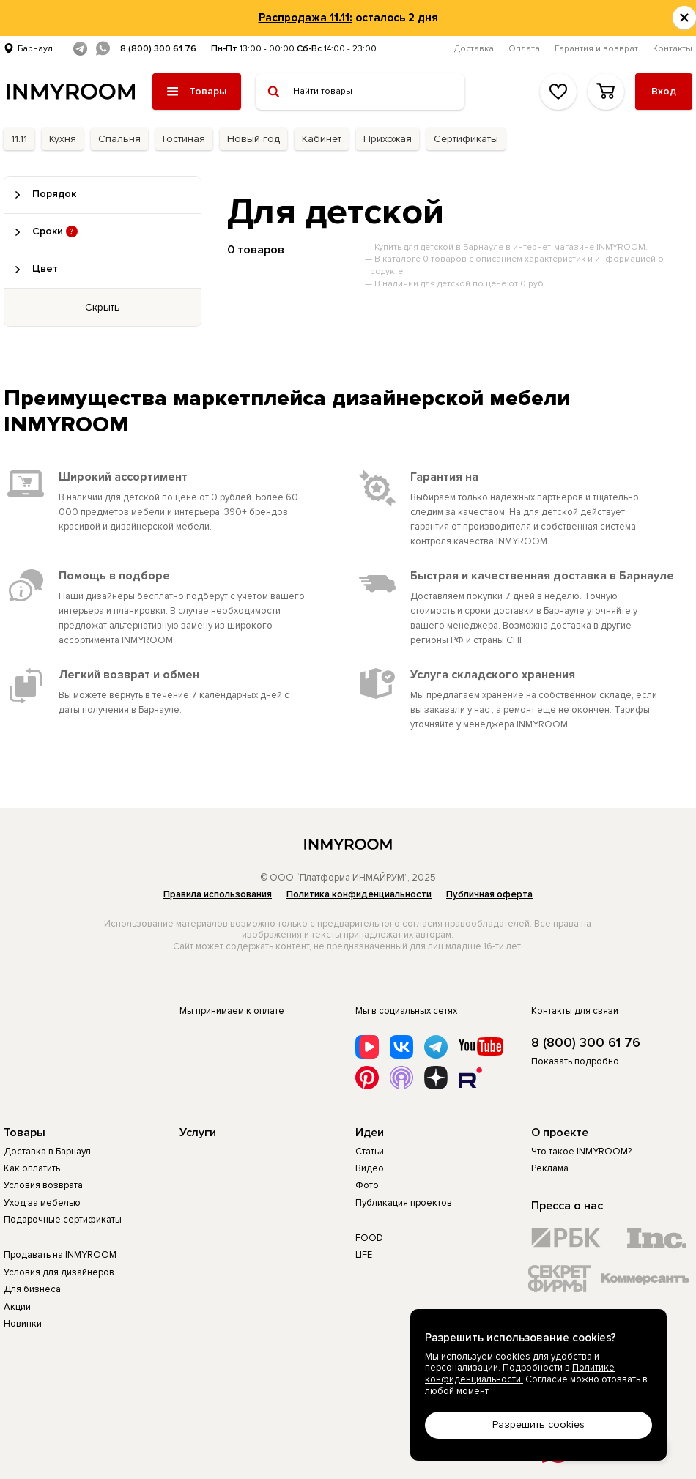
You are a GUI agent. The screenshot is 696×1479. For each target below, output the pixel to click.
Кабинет (321, 139)
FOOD (369, 1238)
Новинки (23, 1324)
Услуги (197, 1132)
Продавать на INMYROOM (60, 1255)
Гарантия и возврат (596, 48)
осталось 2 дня (348, 17)
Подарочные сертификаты (63, 1220)
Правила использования (217, 894)
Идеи (369, 1132)
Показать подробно (575, 1061)
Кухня (62, 139)
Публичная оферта (489, 894)
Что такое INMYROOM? (581, 1151)
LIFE (363, 1255)
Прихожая (387, 139)
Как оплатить (32, 1168)
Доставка (474, 48)
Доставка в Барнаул (47, 1151)
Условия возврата (43, 1185)
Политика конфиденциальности (359, 894)
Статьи (369, 1151)
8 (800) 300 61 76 (158, 48)
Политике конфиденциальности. (520, 1373)
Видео (369, 1168)
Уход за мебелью (42, 1203)
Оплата (524, 48)
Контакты (672, 48)
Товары (24, 1132)
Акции (17, 1307)
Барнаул (35, 48)
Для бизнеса (32, 1289)
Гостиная (184, 139)
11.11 (19, 139)
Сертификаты (466, 139)
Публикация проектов (403, 1203)
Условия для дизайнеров (59, 1272)
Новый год (253, 139)
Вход (663, 91)
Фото (367, 1185)
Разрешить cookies (538, 1424)
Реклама (550, 1168)
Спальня (119, 139)
